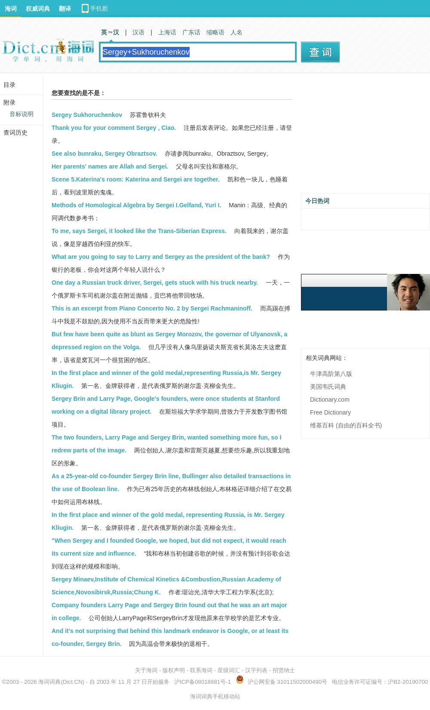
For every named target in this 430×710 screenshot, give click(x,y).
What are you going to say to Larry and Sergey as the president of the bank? (161, 256)
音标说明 (21, 114)
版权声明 (174, 670)
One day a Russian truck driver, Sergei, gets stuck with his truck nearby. (155, 282)
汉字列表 (256, 670)
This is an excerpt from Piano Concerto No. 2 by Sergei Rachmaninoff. (152, 308)
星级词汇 (229, 670)
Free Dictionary (330, 412)
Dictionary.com (330, 399)
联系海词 (201, 670)
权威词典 (38, 8)
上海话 (167, 32)
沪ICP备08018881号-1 (202, 682)
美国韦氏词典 (328, 386)
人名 (236, 32)
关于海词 (146, 670)
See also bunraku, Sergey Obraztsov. (104, 153)
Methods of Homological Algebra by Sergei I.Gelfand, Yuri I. (136, 205)
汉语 (138, 32)
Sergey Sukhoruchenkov (87, 114)
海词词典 (49, 682)
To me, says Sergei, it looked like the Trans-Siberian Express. (139, 230)
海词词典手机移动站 (215, 696)
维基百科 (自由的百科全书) (346, 425)
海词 (11, 8)
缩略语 (215, 32)
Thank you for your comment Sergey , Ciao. (114, 127)
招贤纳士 (284, 670)
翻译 (65, 8)
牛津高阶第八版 (331, 373)
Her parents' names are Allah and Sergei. (110, 166)
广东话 (191, 32)
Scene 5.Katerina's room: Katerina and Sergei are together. (136, 179)
